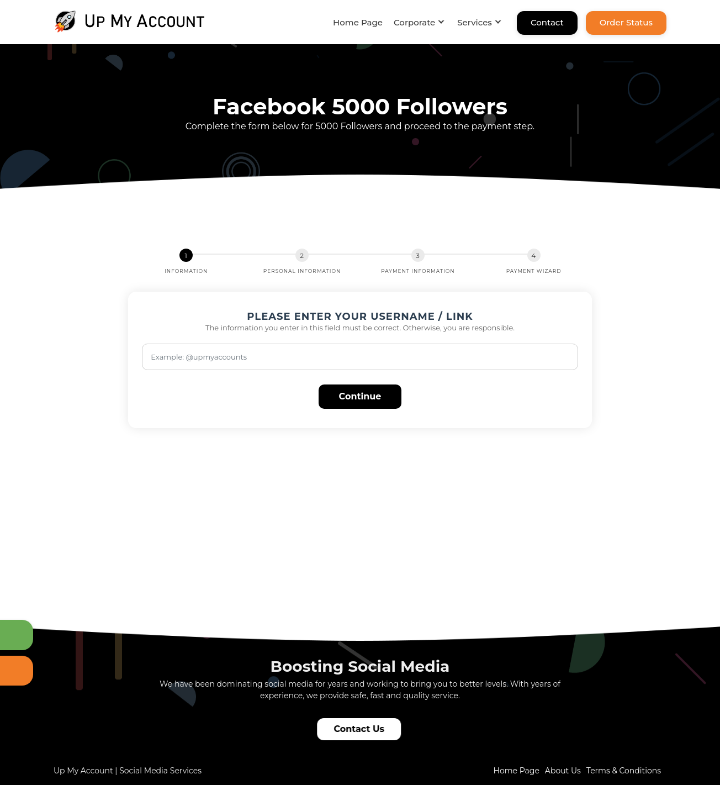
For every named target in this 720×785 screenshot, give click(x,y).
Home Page (358, 22)
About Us (563, 771)
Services (474, 22)
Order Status (626, 22)
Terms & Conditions (623, 771)
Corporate (414, 22)
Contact (547, 22)
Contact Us (360, 729)
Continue (360, 396)
